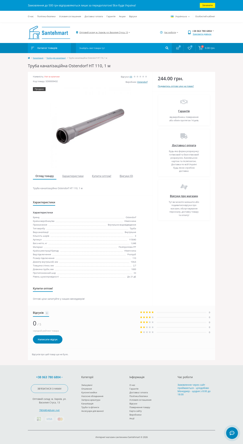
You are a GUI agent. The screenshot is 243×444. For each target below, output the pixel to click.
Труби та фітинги (90, 407)
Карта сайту (135, 410)
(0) (131, 76)
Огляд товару (44, 176)
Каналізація (38, 58)
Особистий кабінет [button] (205, 16)
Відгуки (133, 16)
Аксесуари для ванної (92, 410)
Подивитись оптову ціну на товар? (176, 86)
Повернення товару (139, 407)
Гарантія (110, 16)
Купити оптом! (101, 176)
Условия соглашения (70, 16)
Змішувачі (86, 385)
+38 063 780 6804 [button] (49, 377)
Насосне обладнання (92, 396)
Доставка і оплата (94, 16)
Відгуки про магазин (184, 196)
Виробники (135, 414)
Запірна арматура (90, 399)
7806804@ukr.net (49, 410)
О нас (31, 16)
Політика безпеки (46, 16)
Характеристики (73, 176)
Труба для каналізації (56, 58)
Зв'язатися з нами (49, 388)
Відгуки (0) (126, 176)
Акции (122, 16)
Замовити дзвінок (202, 34)
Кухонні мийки (89, 392)
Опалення (86, 388)
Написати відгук (48, 339)
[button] (103, 32)
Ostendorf (142, 81)
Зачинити (207, 5)
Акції (131, 418)
